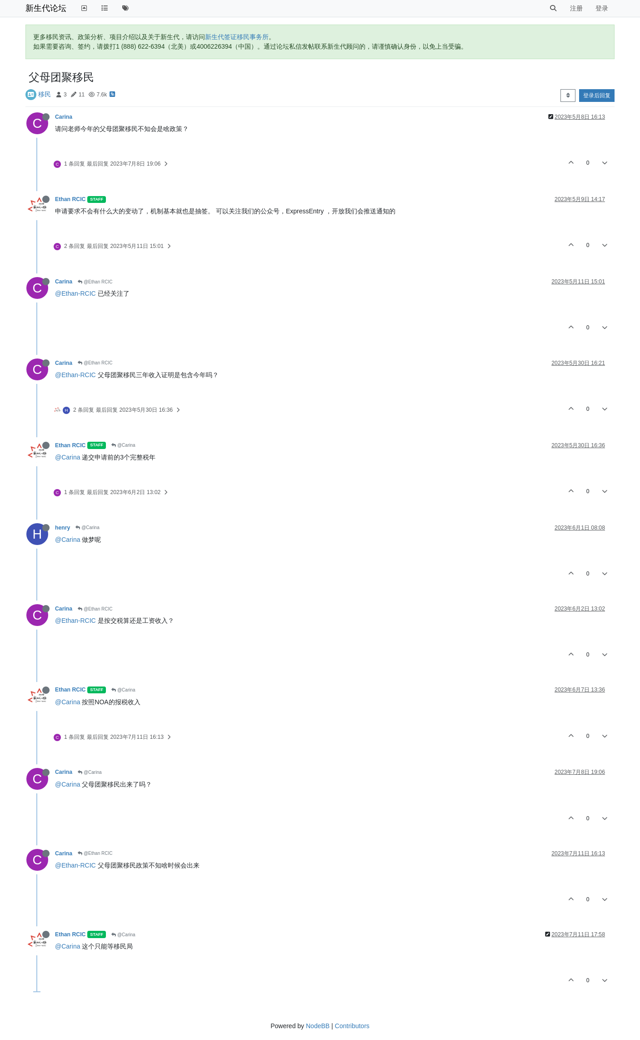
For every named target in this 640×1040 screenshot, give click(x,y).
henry (62, 528)
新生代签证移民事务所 (237, 36)
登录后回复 (596, 95)
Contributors (352, 1026)
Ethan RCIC (70, 199)
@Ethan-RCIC (75, 293)
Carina (63, 117)
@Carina (123, 445)
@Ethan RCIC (95, 281)
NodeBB (318, 1026)
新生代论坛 (45, 8)
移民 (44, 94)
